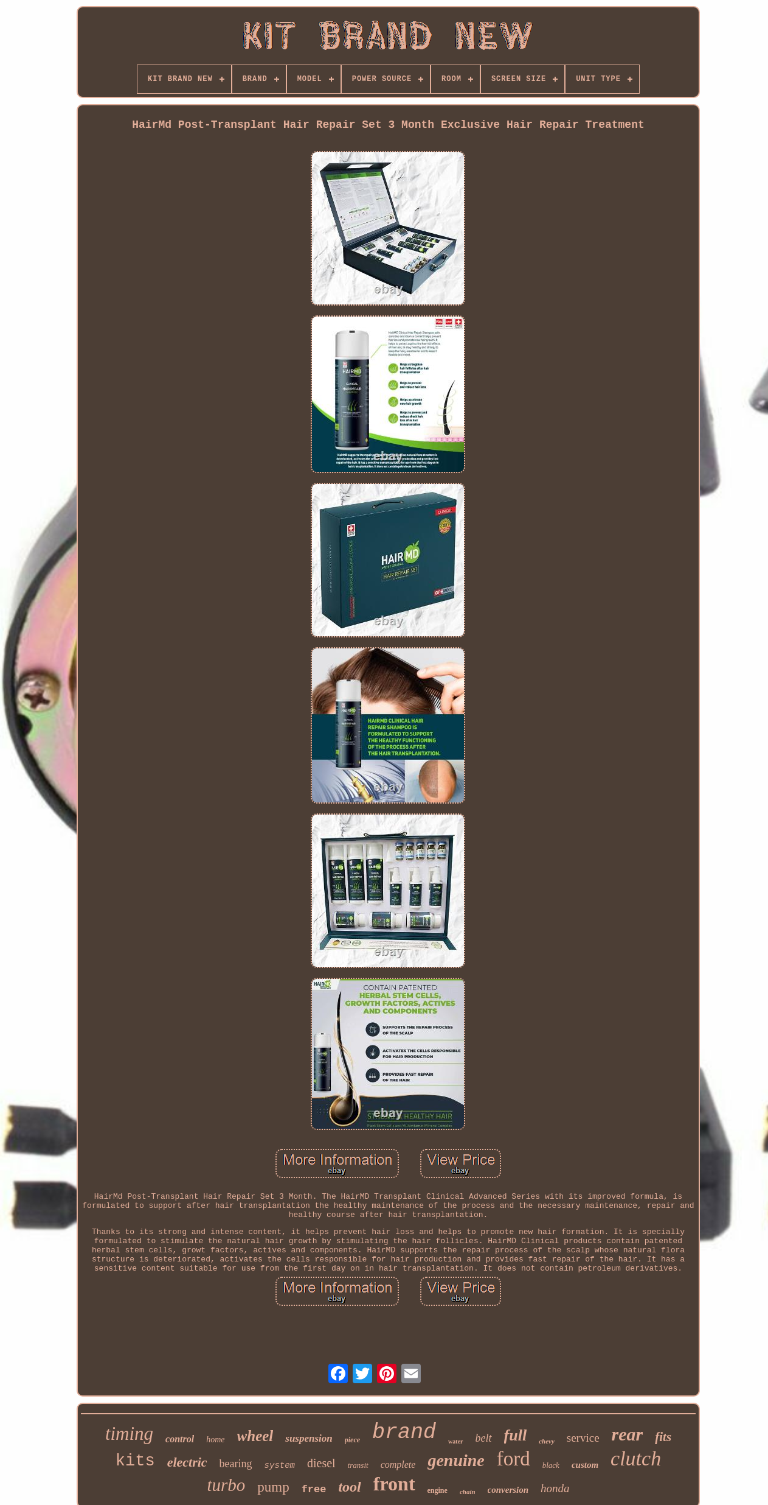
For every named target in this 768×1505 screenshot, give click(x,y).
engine (437, 1490)
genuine (455, 1460)
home (215, 1439)
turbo (226, 1485)
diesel (321, 1463)
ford (513, 1459)
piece (352, 1440)
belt (484, 1438)
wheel (255, 1436)
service (583, 1437)
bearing (236, 1464)
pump (273, 1487)
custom (585, 1465)
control (179, 1439)
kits (135, 1461)
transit (358, 1465)
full (515, 1435)
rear (627, 1434)
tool (349, 1487)
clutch (636, 1458)
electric (187, 1462)
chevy (547, 1441)
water (455, 1441)
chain (468, 1491)
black (550, 1465)
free (314, 1489)
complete (398, 1464)
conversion (508, 1490)
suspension (308, 1438)
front (394, 1484)
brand (404, 1432)
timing (129, 1433)
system (280, 1465)
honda (555, 1488)
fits (663, 1437)
